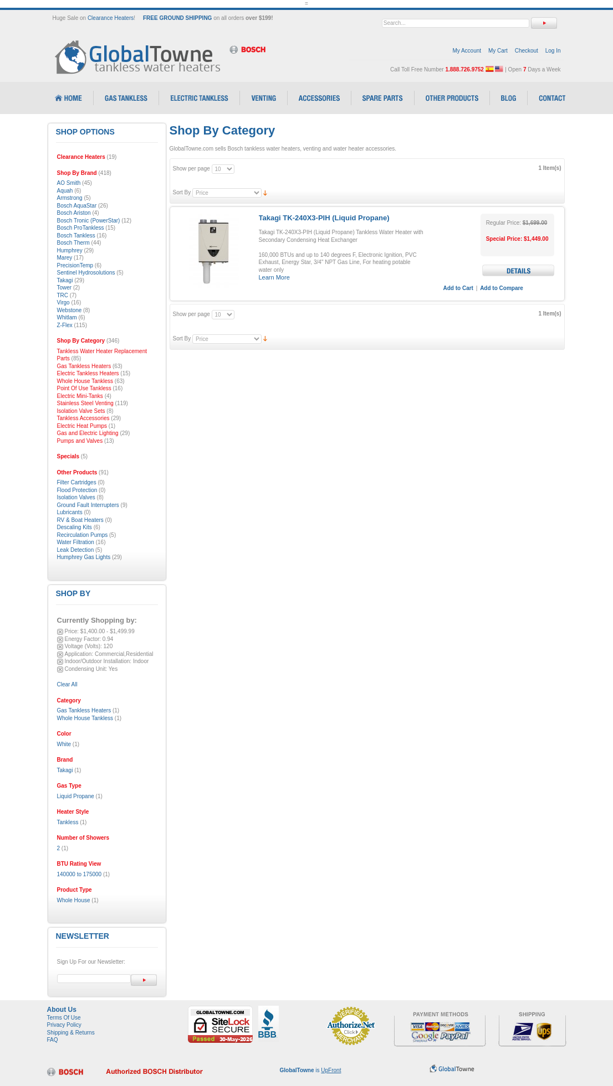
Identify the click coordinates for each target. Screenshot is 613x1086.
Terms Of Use (64, 1018)
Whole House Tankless (85, 718)
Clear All (67, 684)
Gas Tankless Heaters (84, 710)
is (310, 1070)
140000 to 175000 (79, 874)
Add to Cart (458, 288)
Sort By (182, 192)
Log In (553, 51)
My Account (466, 51)
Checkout (526, 51)
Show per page (191, 169)
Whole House (73, 900)
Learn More (274, 277)
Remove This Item (60, 632)
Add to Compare (501, 288)
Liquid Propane (75, 796)
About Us (61, 1009)
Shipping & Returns (71, 1033)
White (64, 744)
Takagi (65, 770)
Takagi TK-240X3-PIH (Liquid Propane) (324, 218)
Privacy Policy (64, 1025)
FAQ (52, 1040)
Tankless (68, 822)
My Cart (498, 51)
